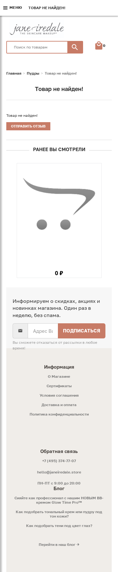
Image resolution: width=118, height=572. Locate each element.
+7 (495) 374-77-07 (59, 460)
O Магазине (59, 376)
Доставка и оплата (59, 405)
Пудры (33, 73)
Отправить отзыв (28, 126)
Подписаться (81, 330)
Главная (13, 73)
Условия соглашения (59, 395)
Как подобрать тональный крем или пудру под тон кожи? (59, 514)
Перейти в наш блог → (59, 544)
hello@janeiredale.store (59, 472)
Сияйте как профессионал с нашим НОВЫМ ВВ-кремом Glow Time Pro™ (59, 500)
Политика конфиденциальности (59, 414)
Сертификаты (59, 386)
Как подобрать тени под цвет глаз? (59, 526)
